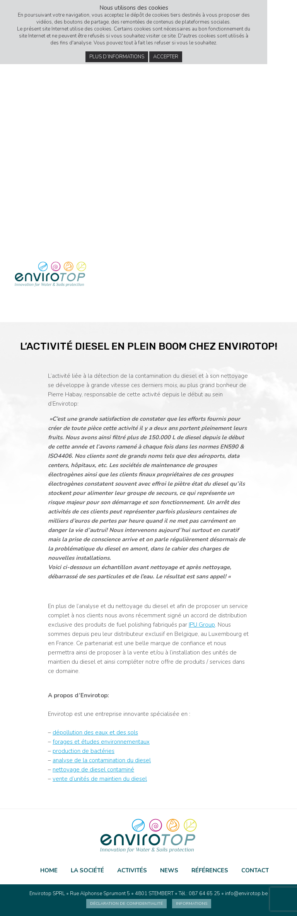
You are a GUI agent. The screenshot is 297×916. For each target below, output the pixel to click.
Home (49, 870)
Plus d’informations (116, 56)
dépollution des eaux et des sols (95, 732)
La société (87, 870)
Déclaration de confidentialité (126, 903)
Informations (191, 903)
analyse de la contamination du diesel (102, 760)
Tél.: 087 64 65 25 (199, 893)
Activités (132, 870)
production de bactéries (83, 751)
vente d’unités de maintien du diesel (100, 779)
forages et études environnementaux (101, 742)
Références (209, 870)
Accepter (165, 56)
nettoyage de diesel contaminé (93, 769)
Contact (255, 870)
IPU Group (202, 625)
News (169, 870)
